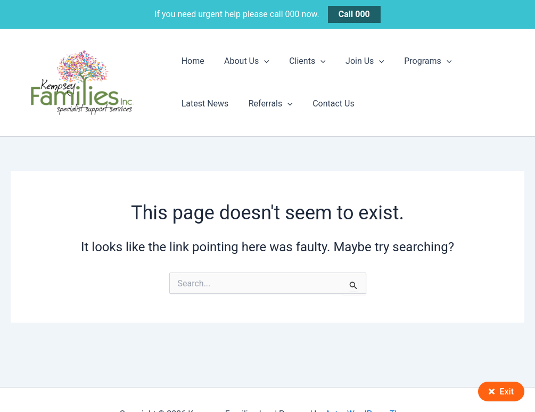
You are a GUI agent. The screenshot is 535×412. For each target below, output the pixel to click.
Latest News (480, 61)
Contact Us (262, 103)
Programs (415, 61)
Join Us (354, 61)
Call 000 (354, 14)
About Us (242, 61)
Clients (300, 61)
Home (191, 61)
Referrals (202, 104)
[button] (259, 61)
